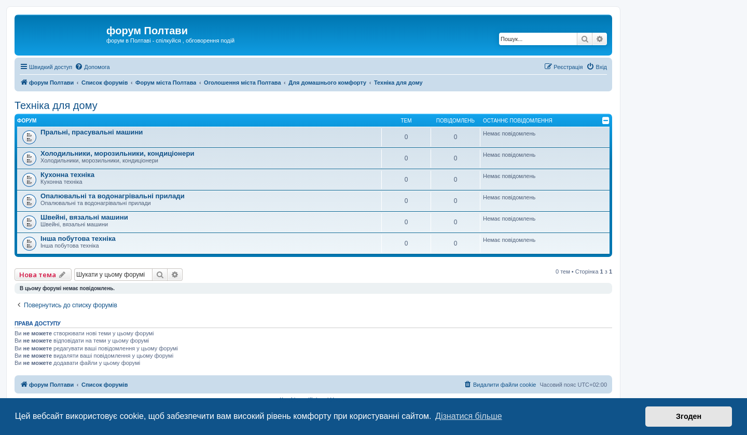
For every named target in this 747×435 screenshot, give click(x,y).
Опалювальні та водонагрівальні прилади (112, 196)
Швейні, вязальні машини (84, 217)
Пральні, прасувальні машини (91, 132)
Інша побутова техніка (78, 238)
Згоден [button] (688, 416)
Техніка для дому (56, 105)
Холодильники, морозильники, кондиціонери (117, 153)
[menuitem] (92, 67)
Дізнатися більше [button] (468, 416)
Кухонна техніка (67, 175)
